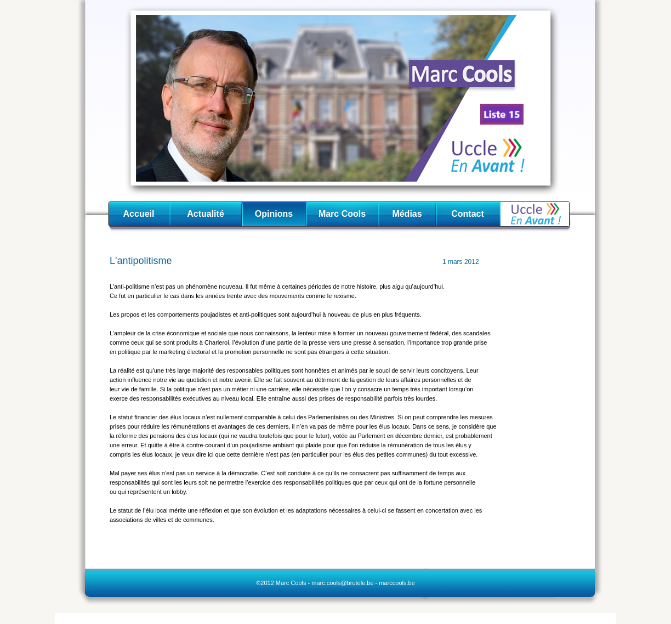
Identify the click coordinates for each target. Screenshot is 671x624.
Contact (467, 213)
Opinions (274, 213)
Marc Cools (342, 213)
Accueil (139, 213)
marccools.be (396, 583)
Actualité (205, 213)
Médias (407, 213)
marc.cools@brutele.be (342, 583)
